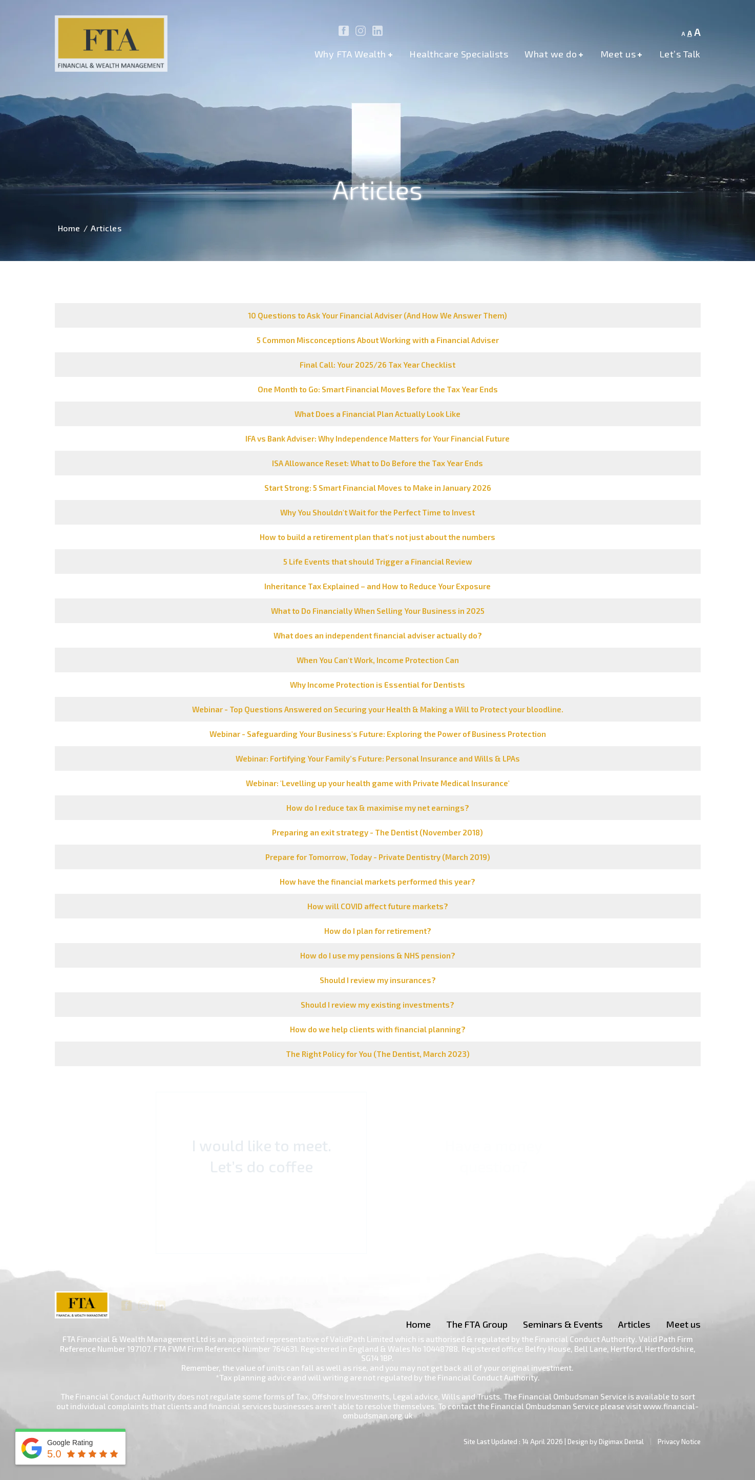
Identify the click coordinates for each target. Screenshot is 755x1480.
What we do (554, 54)
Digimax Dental (621, 1441)
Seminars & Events (563, 1324)
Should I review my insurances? (378, 980)
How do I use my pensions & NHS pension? (377, 955)
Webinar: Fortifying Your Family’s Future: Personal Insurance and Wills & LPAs (378, 758)
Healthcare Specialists (458, 54)
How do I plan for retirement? (377, 930)
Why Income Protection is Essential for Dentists (377, 684)
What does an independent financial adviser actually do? (378, 635)
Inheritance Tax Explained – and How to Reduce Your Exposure (377, 586)
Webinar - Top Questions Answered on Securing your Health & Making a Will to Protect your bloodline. (377, 709)
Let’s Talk (680, 54)
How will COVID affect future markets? (377, 906)
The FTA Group (477, 1324)
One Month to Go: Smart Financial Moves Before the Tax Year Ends (378, 389)
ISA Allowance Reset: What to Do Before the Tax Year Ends (377, 463)
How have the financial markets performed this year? (377, 881)
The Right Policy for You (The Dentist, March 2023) (378, 1053)
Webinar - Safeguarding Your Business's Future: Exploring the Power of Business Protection (377, 733)
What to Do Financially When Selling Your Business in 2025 (378, 610)
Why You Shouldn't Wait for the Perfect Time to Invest (377, 512)
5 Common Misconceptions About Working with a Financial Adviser (378, 340)
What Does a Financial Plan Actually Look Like (377, 413)
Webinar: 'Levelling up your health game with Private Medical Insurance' (378, 783)
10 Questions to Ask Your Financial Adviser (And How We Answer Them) (377, 315)
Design (578, 1441)
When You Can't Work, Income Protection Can (378, 660)
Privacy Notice (679, 1441)
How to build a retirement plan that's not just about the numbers (377, 537)
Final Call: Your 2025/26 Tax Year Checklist (377, 364)
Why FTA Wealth (353, 54)
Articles (634, 1324)
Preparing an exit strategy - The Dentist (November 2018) (377, 832)
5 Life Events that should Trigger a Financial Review (377, 561)
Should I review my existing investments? (377, 1004)
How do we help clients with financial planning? (378, 1029)
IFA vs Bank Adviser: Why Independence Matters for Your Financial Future (377, 438)
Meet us (621, 54)
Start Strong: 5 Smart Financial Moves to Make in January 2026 (377, 487)
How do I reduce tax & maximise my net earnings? (377, 807)
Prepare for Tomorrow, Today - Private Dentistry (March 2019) (377, 857)
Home (69, 228)
